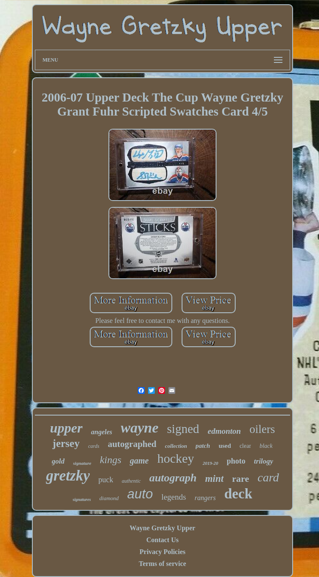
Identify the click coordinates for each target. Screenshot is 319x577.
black (265, 446)
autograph (173, 478)
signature (82, 463)
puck (105, 479)
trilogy (263, 461)
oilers (262, 429)
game (139, 460)
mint (214, 478)
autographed (132, 444)
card (268, 477)
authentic (131, 481)
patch (203, 445)
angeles (101, 432)
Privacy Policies (162, 551)
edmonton (224, 431)
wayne (140, 428)
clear (245, 446)
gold (58, 461)
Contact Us (162, 539)
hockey (175, 458)
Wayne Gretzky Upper (162, 528)
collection (176, 446)
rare (240, 478)
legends (173, 496)
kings (111, 459)
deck (238, 493)
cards (93, 446)
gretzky (68, 475)
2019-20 (210, 463)
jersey (66, 443)
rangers (205, 497)
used (225, 445)
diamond (109, 498)
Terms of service (162, 563)
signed (183, 429)
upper (66, 428)
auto (140, 493)
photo (236, 461)
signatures (82, 499)
